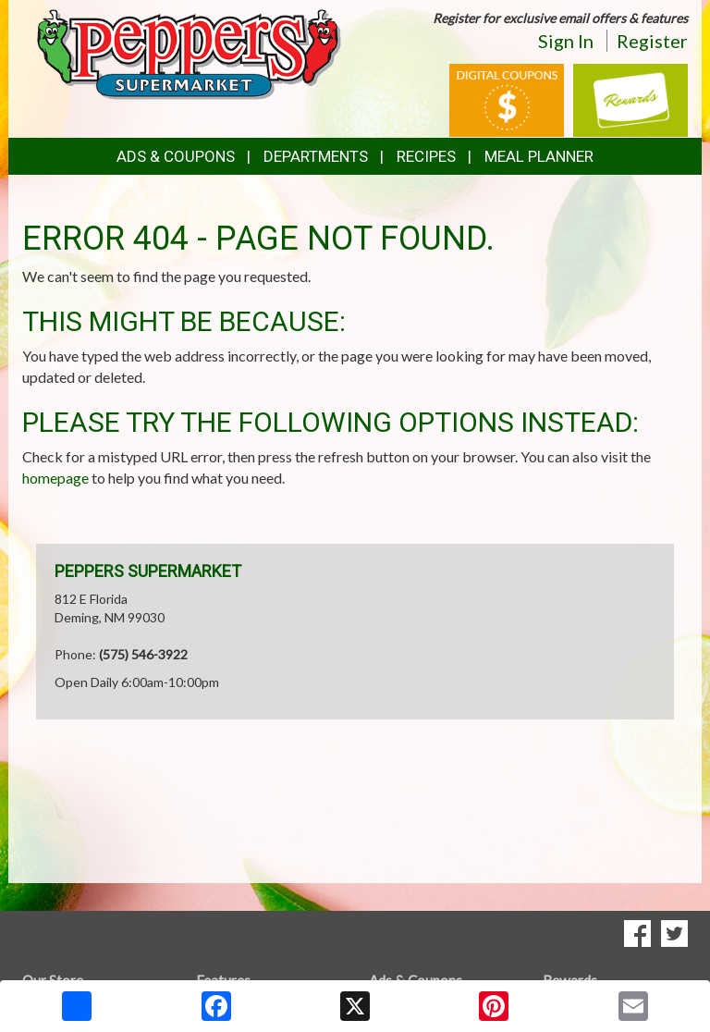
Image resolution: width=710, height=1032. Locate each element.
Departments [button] (315, 156)
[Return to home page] (188, 53)
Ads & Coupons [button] (175, 156)
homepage (55, 477)
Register (652, 41)
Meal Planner (539, 156)
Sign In (566, 41)
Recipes (426, 156)
